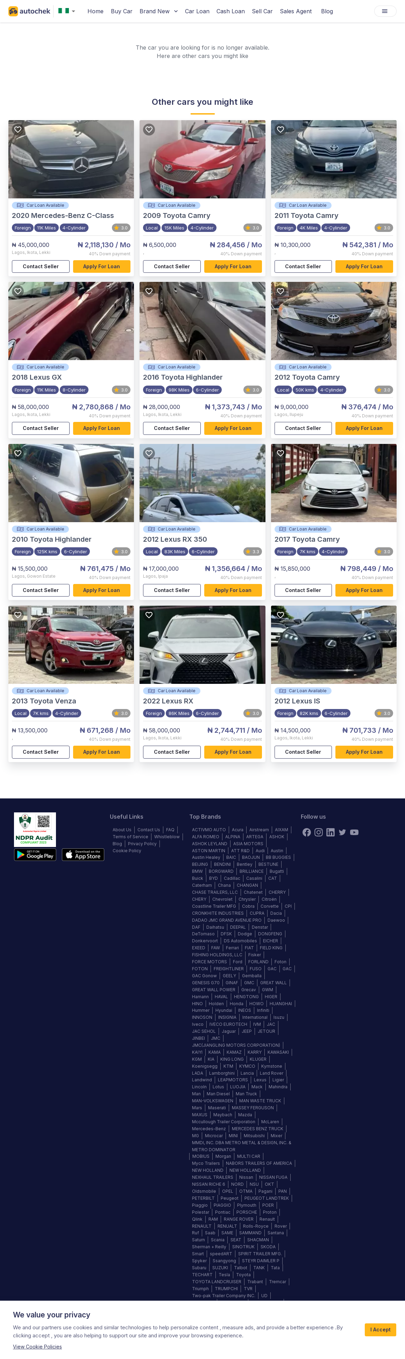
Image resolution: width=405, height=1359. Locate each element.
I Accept (380, 1329)
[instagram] (319, 832)
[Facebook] (307, 832)
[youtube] (354, 832)
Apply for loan (102, 266)
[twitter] (342, 832)
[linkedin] (330, 832)
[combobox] (68, 11)
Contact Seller (40, 267)
